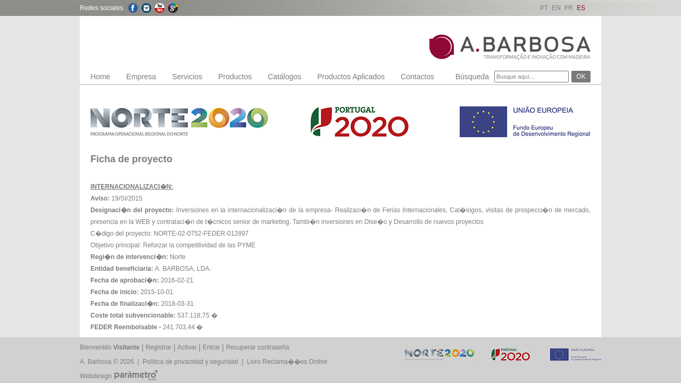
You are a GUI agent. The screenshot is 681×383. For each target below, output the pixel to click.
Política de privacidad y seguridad (190, 361)
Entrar (211, 347)
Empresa (141, 76)
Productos (235, 76)
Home (100, 76)
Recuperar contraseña (257, 347)
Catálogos (284, 76)
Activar (187, 347)
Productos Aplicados (351, 76)
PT (544, 8)
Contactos (417, 76)
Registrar (159, 347)
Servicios (187, 76)
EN (556, 8)
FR (568, 8)
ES (581, 8)
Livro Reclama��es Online (287, 361)
